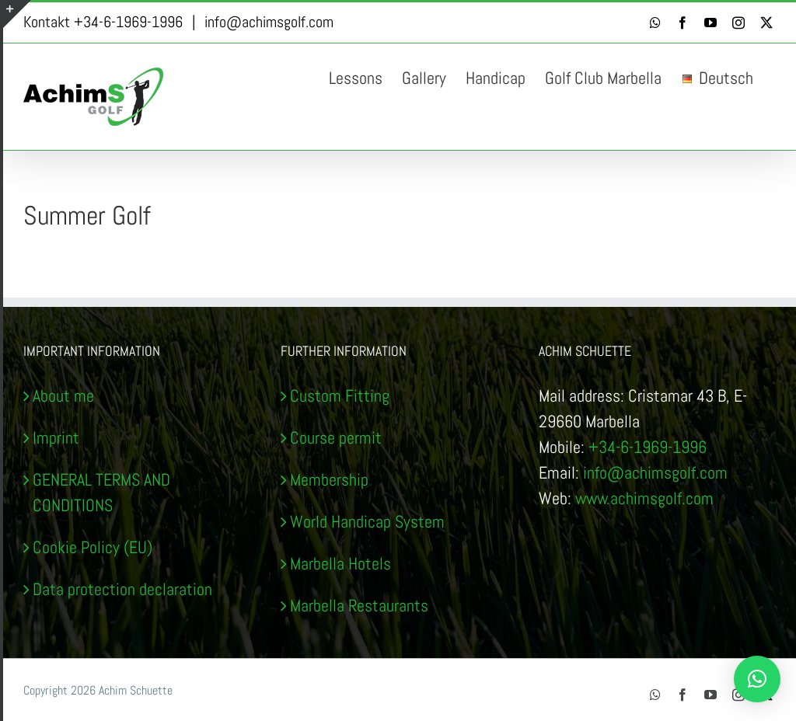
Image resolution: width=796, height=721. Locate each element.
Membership (329, 479)
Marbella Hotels (340, 563)
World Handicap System (367, 521)
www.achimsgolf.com (644, 498)
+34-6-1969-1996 (647, 447)
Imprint (56, 437)
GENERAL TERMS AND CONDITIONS (101, 492)
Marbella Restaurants (359, 605)
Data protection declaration (122, 589)
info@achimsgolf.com (268, 22)
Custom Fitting (339, 395)
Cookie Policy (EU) (92, 547)
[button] (757, 679)
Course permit (336, 437)
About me (63, 395)
